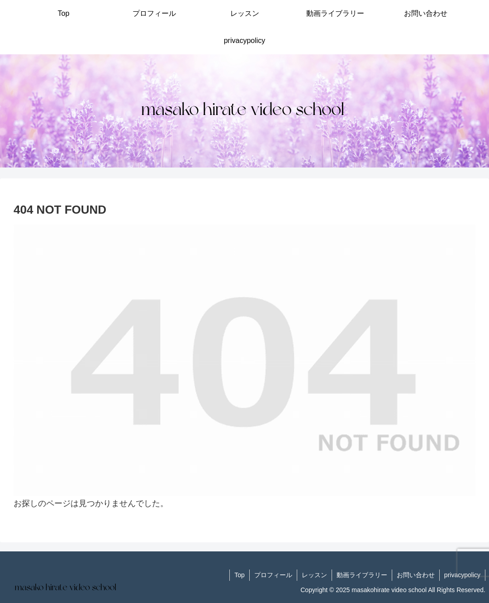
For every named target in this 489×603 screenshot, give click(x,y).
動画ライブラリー (362, 575)
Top (239, 575)
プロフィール (273, 575)
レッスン (314, 575)
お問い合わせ (416, 575)
